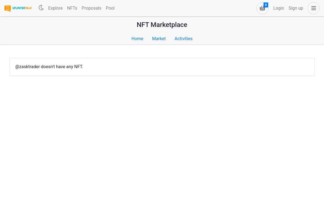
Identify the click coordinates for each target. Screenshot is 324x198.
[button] (312, 8)
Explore (55, 8)
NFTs (72, 8)
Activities (183, 38)
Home (137, 38)
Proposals (91, 8)
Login (278, 8)
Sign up (296, 8)
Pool (110, 8)
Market (159, 38)
